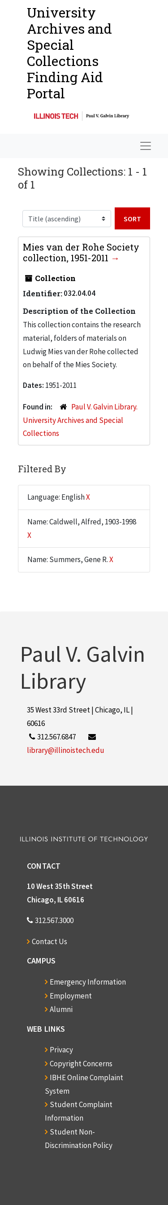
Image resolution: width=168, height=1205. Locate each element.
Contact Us (49, 941)
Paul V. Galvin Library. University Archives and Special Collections (80, 420)
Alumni (61, 1009)
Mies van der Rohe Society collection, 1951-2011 (81, 252)
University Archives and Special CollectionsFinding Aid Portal (69, 53)
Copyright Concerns (81, 1064)
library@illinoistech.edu (65, 750)
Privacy (61, 1050)
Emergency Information (88, 982)
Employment (71, 996)
